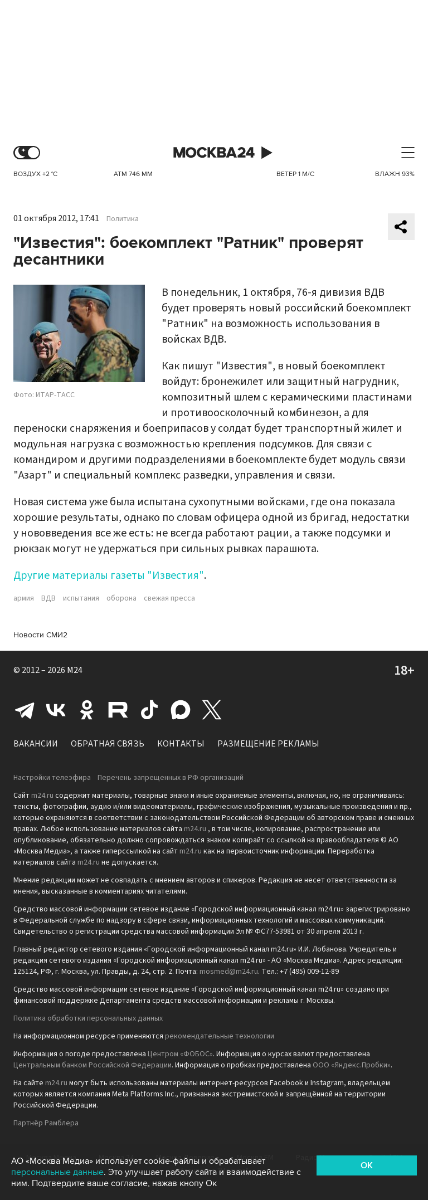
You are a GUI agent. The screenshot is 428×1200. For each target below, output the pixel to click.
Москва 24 (214, 153)
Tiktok (149, 710)
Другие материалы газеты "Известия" (108, 575)
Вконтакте (56, 710)
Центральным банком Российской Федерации (92, 1065)
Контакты (181, 744)
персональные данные (57, 1172)
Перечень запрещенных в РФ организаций (171, 777)
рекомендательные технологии (219, 1036)
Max (180, 710)
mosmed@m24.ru (229, 971)
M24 (74, 670)
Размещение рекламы (268, 744)
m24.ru (42, 795)
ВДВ (48, 598)
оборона (121, 598)
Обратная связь (107, 744)
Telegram (24, 710)
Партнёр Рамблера (46, 1123)
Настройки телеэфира (52, 777)
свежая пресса (169, 598)
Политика (122, 219)
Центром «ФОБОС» (180, 1054)
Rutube (118, 710)
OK (367, 1165)
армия (23, 598)
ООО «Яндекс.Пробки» (352, 1065)
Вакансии (35, 744)
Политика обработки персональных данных (88, 1018)
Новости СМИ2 (40, 635)
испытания (81, 598)
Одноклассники (87, 710)
